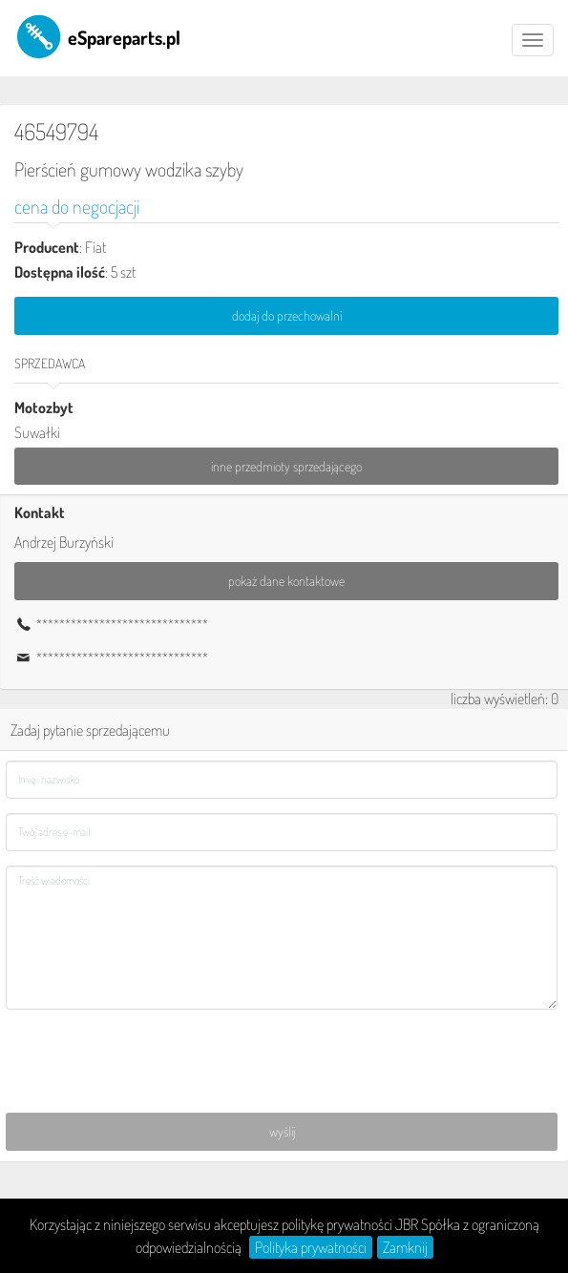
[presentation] (151, 1061)
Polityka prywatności (311, 1247)
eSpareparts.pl (97, 36)
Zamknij (405, 1247)
